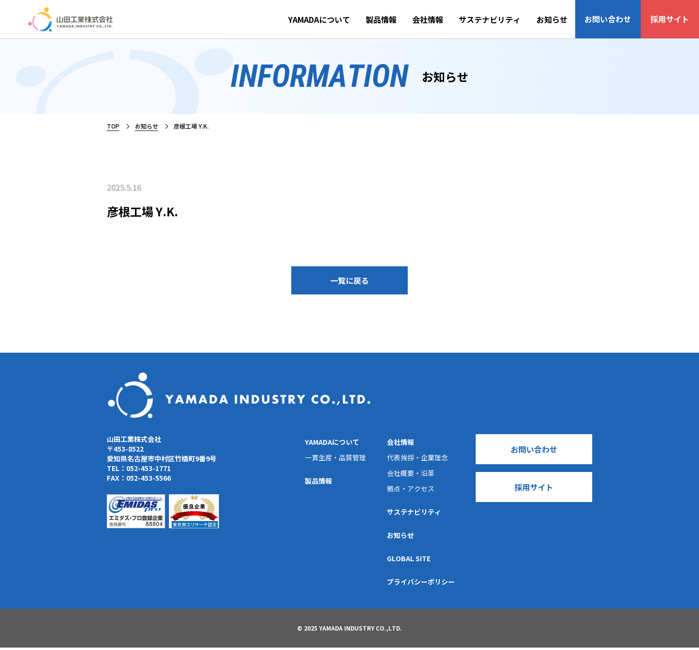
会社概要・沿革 (410, 475)
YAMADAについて (326, 19)
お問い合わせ (613, 19)
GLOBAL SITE (409, 561)
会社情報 (434, 19)
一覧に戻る (349, 282)
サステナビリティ (497, 19)
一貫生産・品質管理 (335, 460)
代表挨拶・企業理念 (417, 460)
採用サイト (671, 19)
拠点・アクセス (410, 491)
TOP (113, 126)
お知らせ (559, 19)
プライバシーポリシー (421, 584)
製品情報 (388, 19)
